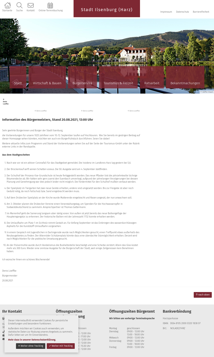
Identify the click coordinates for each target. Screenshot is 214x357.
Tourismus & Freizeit (118, 83)
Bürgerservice (82, 83)
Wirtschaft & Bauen (47, 83)
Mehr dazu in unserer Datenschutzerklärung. (32, 339)
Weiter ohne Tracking (30, 345)
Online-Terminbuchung (51, 10)
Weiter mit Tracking (61, 345)
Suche (19, 10)
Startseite (7, 10)
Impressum (166, 11)
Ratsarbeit (151, 83)
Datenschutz (182, 11)
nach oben (203, 294)
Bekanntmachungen (185, 83)
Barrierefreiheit (201, 11)
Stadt (18, 83)
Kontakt (31, 10)
